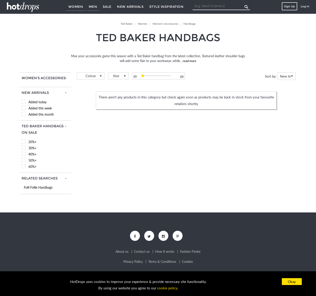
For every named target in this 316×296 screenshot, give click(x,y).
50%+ (32, 160)
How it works (164, 251)
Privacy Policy (133, 261)
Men (93, 7)
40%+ (32, 154)
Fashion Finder (190, 251)
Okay (292, 282)
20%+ (32, 142)
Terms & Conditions (162, 261)
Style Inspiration (166, 7)
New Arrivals (130, 7)
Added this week (40, 108)
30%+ (32, 148)
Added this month (41, 114)
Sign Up (289, 6)
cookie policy (167, 288)
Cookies (187, 261)
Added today (37, 102)
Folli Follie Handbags (38, 187)
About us (122, 251)
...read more (188, 61)
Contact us (142, 251)
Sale (107, 7)
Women (75, 7)
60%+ (32, 166)
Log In (305, 6)
